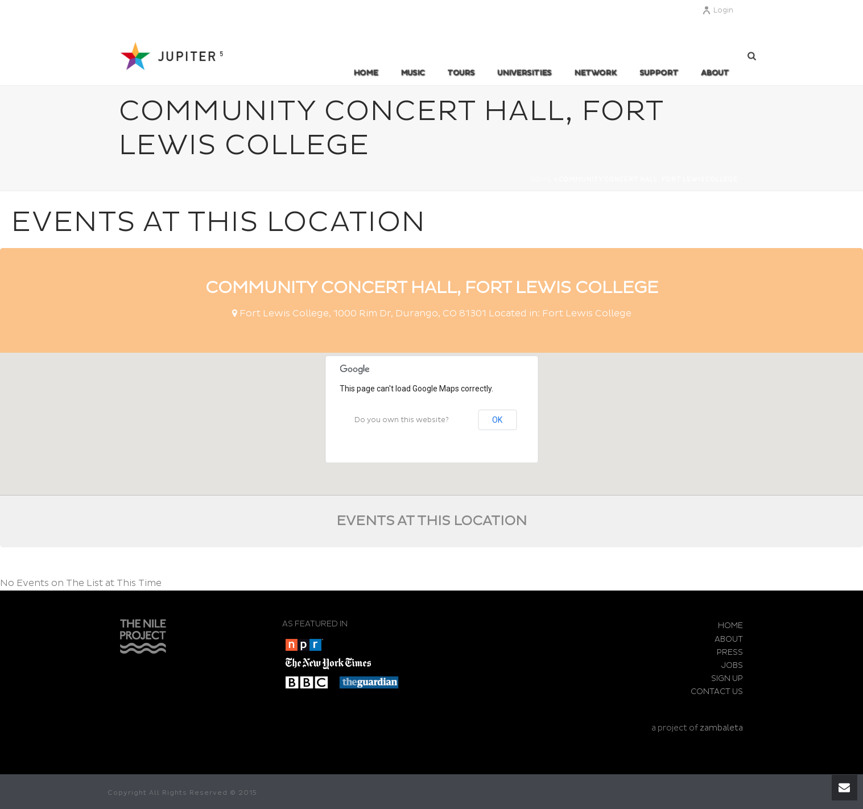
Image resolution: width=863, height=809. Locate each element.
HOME (730, 625)
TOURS (460, 72)
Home (365, 72)
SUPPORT (658, 72)
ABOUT (715, 72)
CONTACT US (717, 691)
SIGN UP (727, 678)
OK (497, 419)
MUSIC (412, 72)
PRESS (730, 652)
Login (717, 10)
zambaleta (721, 728)
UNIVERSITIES (524, 72)
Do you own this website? (401, 420)
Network (595, 72)
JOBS (732, 665)
